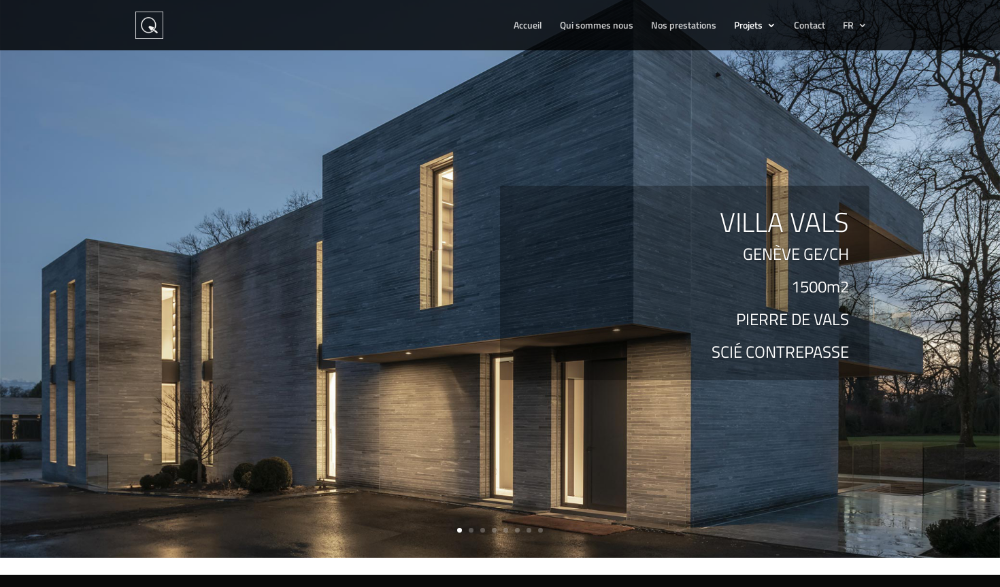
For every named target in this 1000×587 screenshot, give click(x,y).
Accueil (528, 26)
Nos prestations (683, 26)
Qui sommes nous (596, 26)
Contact (809, 26)
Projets (748, 26)
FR (848, 26)
